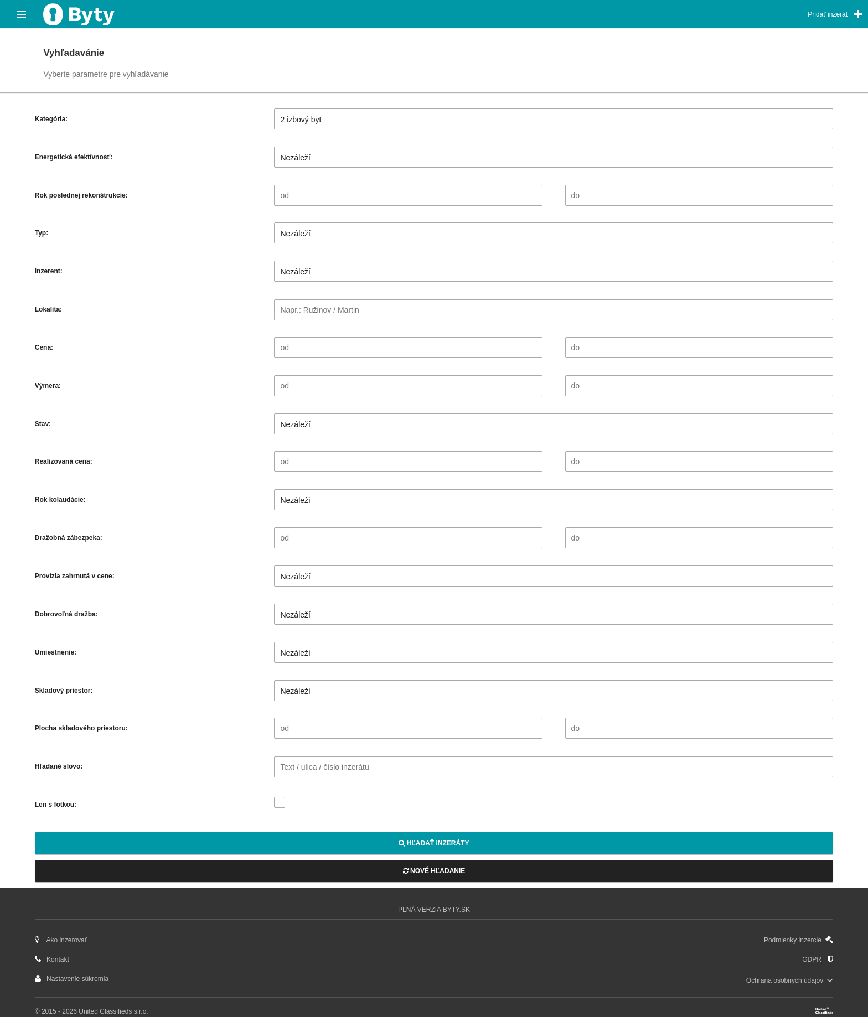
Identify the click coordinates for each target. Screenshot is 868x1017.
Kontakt (52, 959)
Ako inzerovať (61, 940)
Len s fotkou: (55, 804)
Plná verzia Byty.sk (434, 910)
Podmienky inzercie (798, 940)
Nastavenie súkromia (71, 978)
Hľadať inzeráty (434, 843)
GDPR (817, 959)
